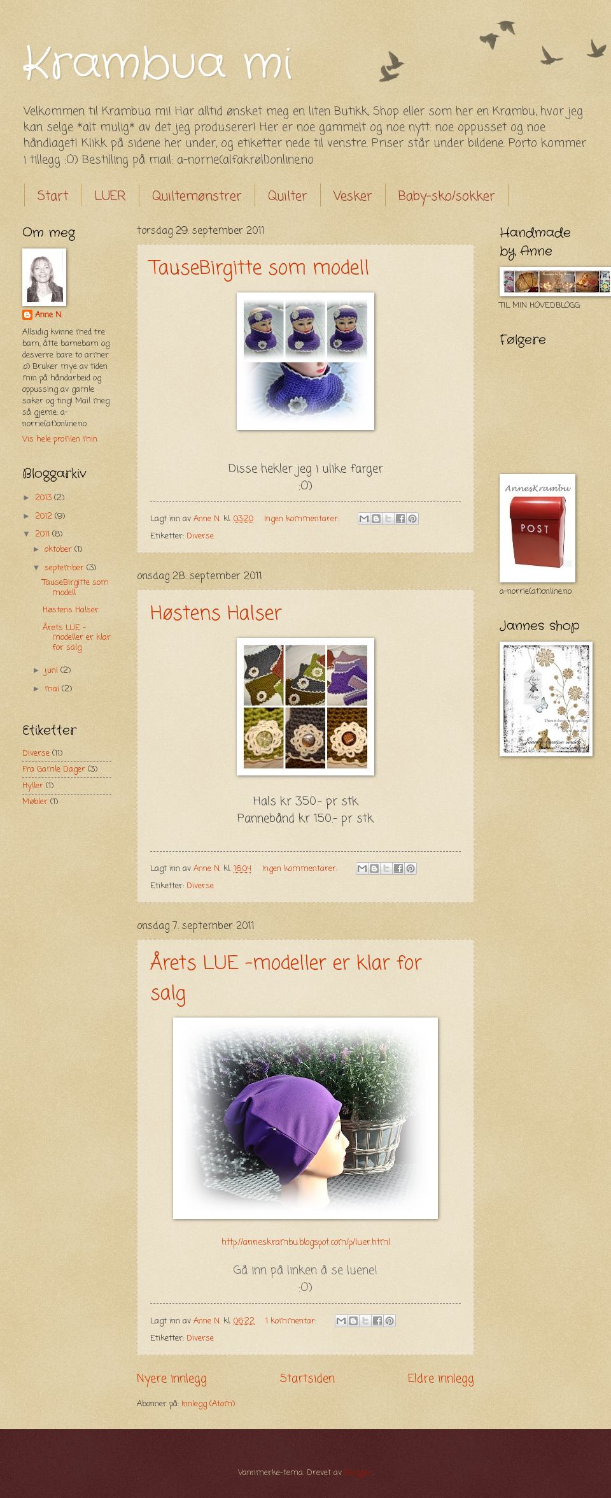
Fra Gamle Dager (53, 769)
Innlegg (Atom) (208, 1404)
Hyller (32, 786)
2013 (44, 498)
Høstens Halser (216, 614)
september (66, 568)
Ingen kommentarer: (303, 519)
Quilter (287, 196)
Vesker (353, 196)
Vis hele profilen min (59, 439)
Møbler (35, 802)
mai (53, 689)
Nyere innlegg (172, 1379)
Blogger (358, 1473)
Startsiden (307, 1379)
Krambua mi (157, 65)
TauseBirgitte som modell (259, 269)
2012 (45, 516)
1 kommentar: (292, 1321)
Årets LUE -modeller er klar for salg (77, 638)
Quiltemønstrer (197, 196)
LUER (110, 196)
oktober (59, 550)
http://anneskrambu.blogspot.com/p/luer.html (305, 1243)
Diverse (200, 536)
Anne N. (48, 315)
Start (53, 196)
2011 (43, 534)
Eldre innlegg (441, 1379)
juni (52, 671)
